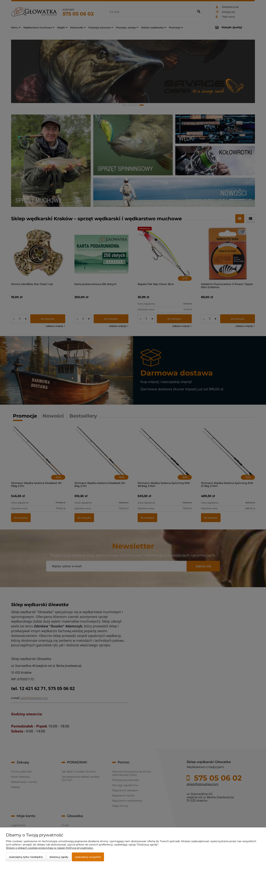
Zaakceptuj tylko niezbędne (26, 856)
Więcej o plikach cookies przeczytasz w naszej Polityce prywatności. (49, 848)
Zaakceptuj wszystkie (88, 856)
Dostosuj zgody (59, 856)
